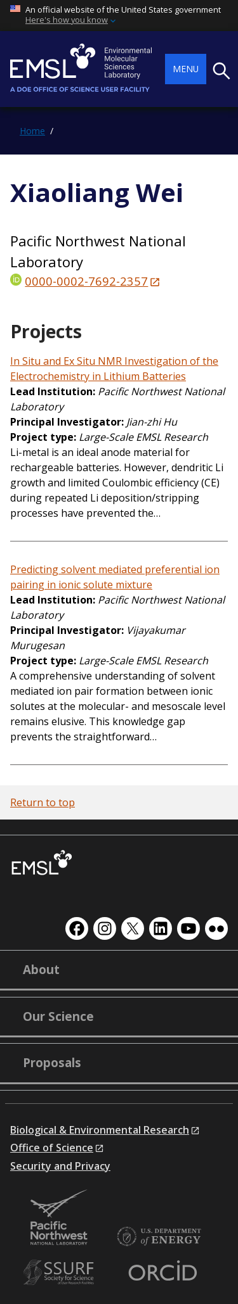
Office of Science (51, 1148)
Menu (186, 69)
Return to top (42, 802)
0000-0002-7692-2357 (86, 281)
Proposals (52, 1062)
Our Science (58, 1016)
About (41, 969)
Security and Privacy (60, 1166)
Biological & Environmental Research (99, 1130)
